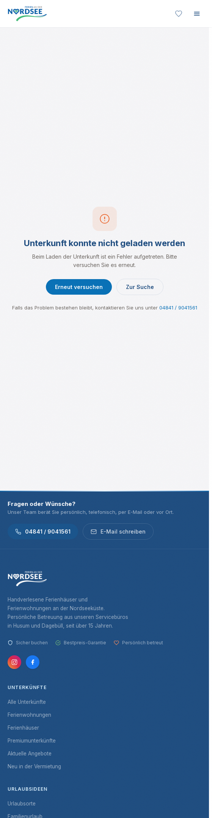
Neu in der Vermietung (34, 766)
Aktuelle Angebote (30, 753)
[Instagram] (14, 662)
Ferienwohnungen (29, 715)
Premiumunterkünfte (32, 741)
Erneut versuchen (79, 287)
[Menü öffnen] (196, 13)
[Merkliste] (178, 13)
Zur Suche (140, 287)
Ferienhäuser (23, 728)
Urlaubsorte (22, 804)
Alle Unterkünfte (27, 702)
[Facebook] (32, 662)
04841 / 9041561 (178, 308)
